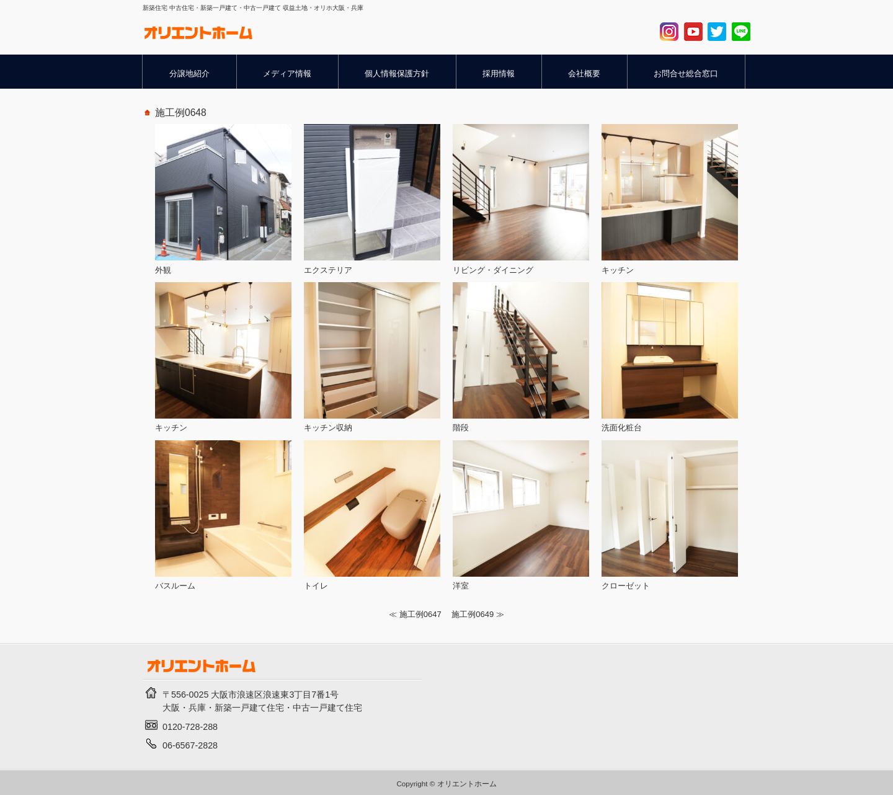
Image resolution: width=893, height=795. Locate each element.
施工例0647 (420, 614)
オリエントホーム (467, 783)
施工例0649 (472, 614)
